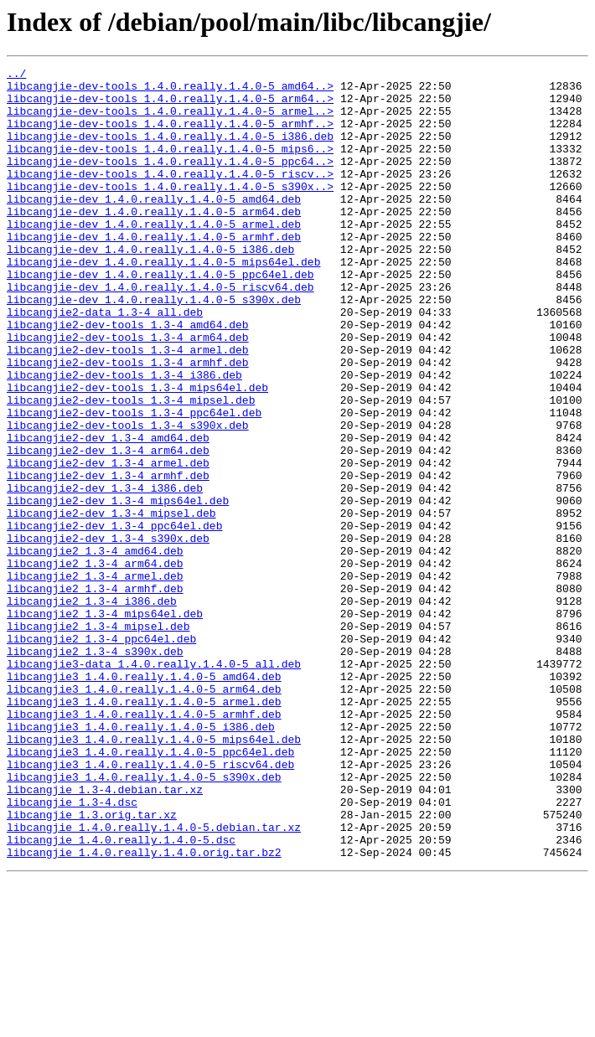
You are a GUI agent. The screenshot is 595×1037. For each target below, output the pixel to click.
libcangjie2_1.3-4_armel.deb (95, 678)
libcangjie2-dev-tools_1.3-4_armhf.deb (128, 422)
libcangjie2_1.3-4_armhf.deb (95, 693)
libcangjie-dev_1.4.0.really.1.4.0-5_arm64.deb (154, 241)
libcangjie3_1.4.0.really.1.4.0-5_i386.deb (141, 859)
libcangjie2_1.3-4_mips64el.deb (105, 723)
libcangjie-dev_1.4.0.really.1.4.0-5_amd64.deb (154, 226)
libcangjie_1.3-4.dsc (72, 949)
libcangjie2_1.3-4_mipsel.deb (98, 738)
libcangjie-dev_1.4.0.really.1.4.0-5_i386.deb (150, 286)
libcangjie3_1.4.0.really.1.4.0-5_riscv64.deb (150, 904)
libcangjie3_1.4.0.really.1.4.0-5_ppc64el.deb (150, 889)
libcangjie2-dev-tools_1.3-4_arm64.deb (128, 392)
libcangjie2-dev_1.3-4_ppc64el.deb (114, 618)
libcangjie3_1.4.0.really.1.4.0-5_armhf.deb (144, 844)
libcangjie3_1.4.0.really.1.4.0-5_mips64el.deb (154, 874)
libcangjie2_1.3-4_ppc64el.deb (101, 753)
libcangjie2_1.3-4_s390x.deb (95, 768)
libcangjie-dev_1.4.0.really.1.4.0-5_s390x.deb (154, 346)
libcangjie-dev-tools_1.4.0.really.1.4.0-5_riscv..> (170, 196)
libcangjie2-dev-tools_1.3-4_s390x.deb (128, 497)
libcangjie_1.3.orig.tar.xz (92, 965)
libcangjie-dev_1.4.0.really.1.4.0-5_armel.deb (154, 256)
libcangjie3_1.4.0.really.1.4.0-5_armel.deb (144, 829)
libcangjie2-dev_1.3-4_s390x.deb (108, 633)
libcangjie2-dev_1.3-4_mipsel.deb (111, 603)
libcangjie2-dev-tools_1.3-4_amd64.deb (128, 376)
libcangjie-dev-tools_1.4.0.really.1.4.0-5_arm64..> (170, 105)
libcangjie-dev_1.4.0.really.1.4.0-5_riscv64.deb (160, 331)
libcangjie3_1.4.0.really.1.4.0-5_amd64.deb (144, 799)
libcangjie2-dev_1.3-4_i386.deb (105, 572)
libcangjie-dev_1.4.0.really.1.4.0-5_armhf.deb (154, 271)
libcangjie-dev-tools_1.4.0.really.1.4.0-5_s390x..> (170, 211)
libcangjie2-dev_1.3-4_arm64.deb (108, 527)
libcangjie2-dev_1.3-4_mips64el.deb (118, 588)
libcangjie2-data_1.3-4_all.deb (105, 361)
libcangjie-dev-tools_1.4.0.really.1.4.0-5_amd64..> (170, 90)
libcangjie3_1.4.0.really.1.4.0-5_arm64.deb (144, 814)
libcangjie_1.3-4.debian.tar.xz (105, 934)
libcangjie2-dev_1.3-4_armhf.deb (108, 557)
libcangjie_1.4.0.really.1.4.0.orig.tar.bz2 (144, 1010)
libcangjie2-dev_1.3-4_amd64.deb (108, 512)
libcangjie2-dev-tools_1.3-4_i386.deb (124, 437)
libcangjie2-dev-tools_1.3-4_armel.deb (128, 407)
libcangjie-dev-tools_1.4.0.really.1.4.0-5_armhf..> (170, 135)
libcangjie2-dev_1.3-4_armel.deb (108, 542)
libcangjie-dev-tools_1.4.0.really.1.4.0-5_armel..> (170, 120)
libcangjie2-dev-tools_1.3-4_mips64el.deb (137, 452)
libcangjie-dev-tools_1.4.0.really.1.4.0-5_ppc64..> (170, 180)
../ (16, 75)
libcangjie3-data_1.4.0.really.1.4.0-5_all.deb (154, 784)
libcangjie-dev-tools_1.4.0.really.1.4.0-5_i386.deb (170, 150)
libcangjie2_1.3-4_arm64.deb (95, 663)
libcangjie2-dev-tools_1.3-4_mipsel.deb (131, 467)
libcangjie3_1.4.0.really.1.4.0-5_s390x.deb (144, 919)
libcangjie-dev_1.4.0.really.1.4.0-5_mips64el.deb (163, 301)
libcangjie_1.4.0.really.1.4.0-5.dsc (121, 995)
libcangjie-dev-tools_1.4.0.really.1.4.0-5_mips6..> (170, 165)
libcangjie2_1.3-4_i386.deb (92, 708)
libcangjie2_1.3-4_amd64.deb (95, 648)
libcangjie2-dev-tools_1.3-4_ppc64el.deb (134, 482)
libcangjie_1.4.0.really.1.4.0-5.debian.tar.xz (154, 980)
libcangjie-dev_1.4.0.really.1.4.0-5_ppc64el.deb (160, 316)
